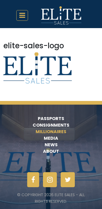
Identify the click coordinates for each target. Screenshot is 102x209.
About (51, 151)
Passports (51, 118)
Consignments (51, 125)
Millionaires (51, 132)
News (51, 145)
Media (51, 138)
